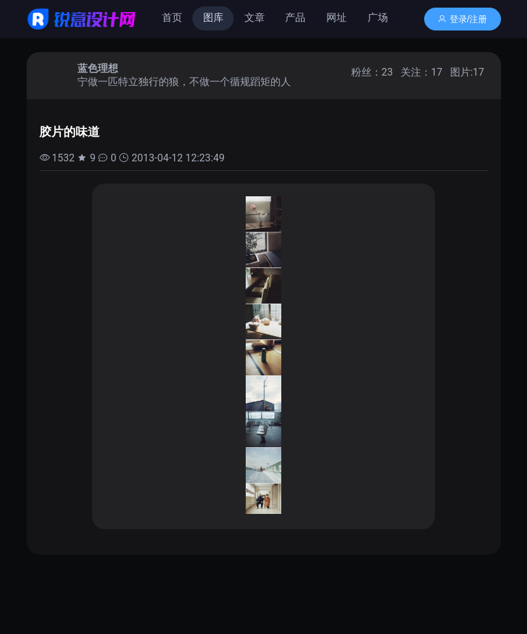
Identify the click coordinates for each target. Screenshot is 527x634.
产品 (295, 17)
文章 (254, 17)
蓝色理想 (97, 68)
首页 (172, 17)
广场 (378, 17)
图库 (213, 17)
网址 (336, 17)
